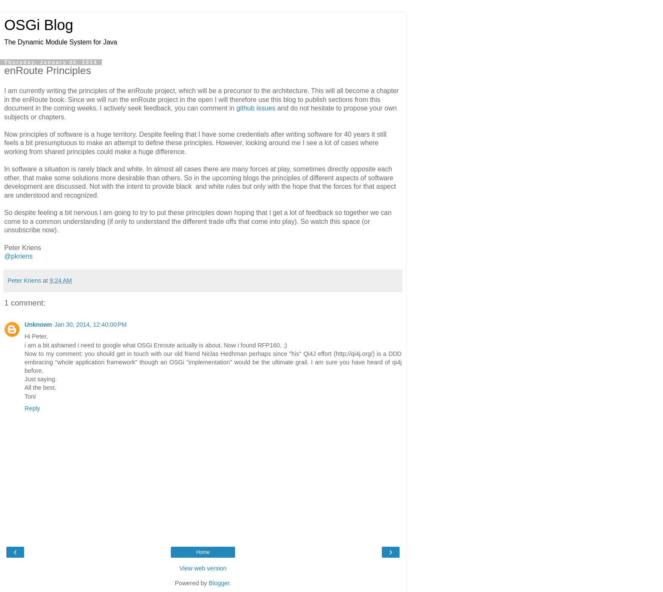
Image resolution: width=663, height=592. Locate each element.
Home (203, 552)
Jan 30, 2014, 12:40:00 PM (91, 324)
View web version (203, 568)
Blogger (219, 583)
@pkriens (18, 256)
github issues (255, 108)
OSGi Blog (38, 25)
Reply (32, 408)
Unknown (38, 324)
